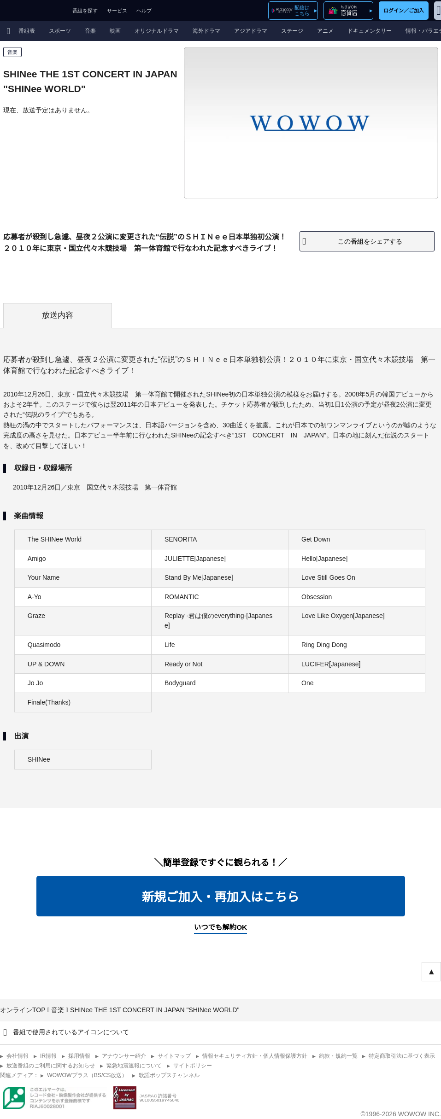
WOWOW (34, 10)
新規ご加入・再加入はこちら (220, 897)
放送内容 (57, 315)
